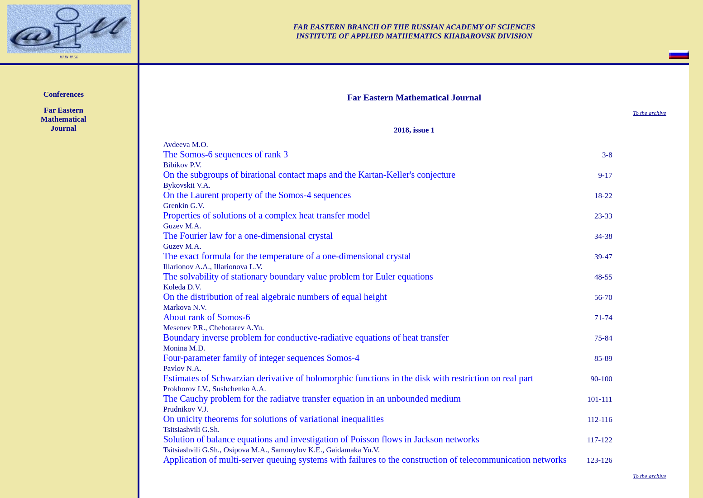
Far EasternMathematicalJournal (63, 119)
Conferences (63, 94)
